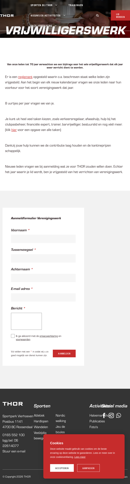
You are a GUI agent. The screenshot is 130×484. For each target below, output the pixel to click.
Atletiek (39, 415)
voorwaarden (23, 339)
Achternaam (20, 269)
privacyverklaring (49, 336)
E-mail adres (20, 288)
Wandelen (41, 427)
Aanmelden (64, 353)
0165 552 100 (14, 435)
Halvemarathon (93, 415)
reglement (25, 77)
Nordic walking (61, 418)
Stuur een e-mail (14, 451)
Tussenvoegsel (22, 249)
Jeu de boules (60, 429)
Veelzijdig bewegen (40, 435)
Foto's (93, 427)
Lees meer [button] (79, 457)
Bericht (16, 308)
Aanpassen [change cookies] (88, 468)
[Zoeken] (97, 15)
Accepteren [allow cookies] (62, 468)
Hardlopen (41, 421)
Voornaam (19, 230)
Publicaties (93, 421)
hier (14, 130)
